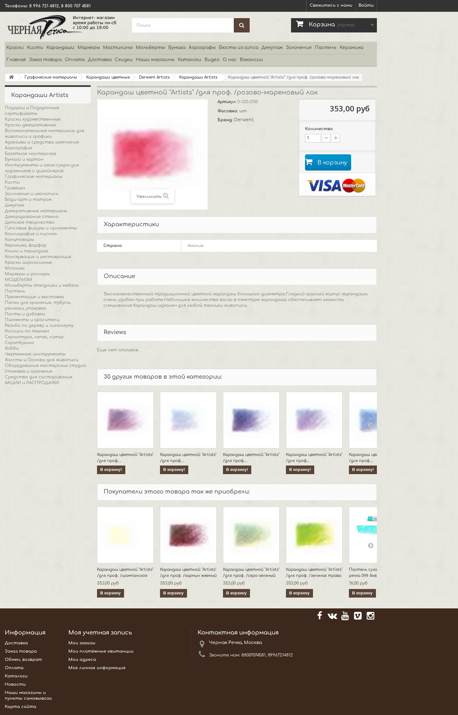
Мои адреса (82, 659)
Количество (319, 129)
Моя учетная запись (100, 632)
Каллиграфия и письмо (31, 234)
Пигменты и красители (32, 320)
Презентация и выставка (34, 297)
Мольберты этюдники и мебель (42, 285)
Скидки (124, 59)
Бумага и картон (24, 159)
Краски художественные (32, 119)
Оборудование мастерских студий (45, 365)
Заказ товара (45, 59)
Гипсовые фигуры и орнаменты (41, 228)
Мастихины (118, 47)
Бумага (176, 47)
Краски (15, 47)
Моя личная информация (97, 668)
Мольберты (150, 47)
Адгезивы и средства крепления (42, 142)
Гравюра (15, 188)
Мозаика (14, 268)
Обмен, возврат (23, 659)
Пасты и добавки (25, 314)
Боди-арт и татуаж (28, 199)
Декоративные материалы (36, 211)
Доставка (100, 59)
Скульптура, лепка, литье (34, 337)
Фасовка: (228, 111)
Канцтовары (19, 239)
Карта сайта (20, 706)
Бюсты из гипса (238, 47)
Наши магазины (155, 59)
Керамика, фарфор (25, 245)
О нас (230, 59)
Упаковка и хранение (28, 371)
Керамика (351, 47)
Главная (16, 59)
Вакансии (251, 59)
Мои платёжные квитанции (101, 651)
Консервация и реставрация (38, 257)
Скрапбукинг (19, 342)
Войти (366, 5)
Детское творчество (30, 222)
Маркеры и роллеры (27, 274)
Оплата (75, 59)
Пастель (326, 47)
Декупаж (272, 47)
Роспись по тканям (27, 331)
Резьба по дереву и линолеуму (39, 325)
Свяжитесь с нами (331, 5)
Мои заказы (81, 643)
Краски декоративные (30, 125)
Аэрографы (202, 47)
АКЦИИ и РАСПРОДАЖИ (32, 383)
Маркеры (89, 47)
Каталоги (189, 59)
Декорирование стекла (32, 216)
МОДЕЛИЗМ (18, 279)
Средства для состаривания (39, 377)
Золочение (299, 47)
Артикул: (227, 102)
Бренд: (226, 120)
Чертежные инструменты (35, 354)
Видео (212, 59)
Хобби (12, 348)
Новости (15, 684)
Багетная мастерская (30, 153)
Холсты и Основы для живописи (42, 360)
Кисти (35, 47)
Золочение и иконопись (32, 194)
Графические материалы (33, 176)
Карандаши (60, 47)
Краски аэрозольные (28, 262)
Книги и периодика (26, 251)
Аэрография (18, 148)
